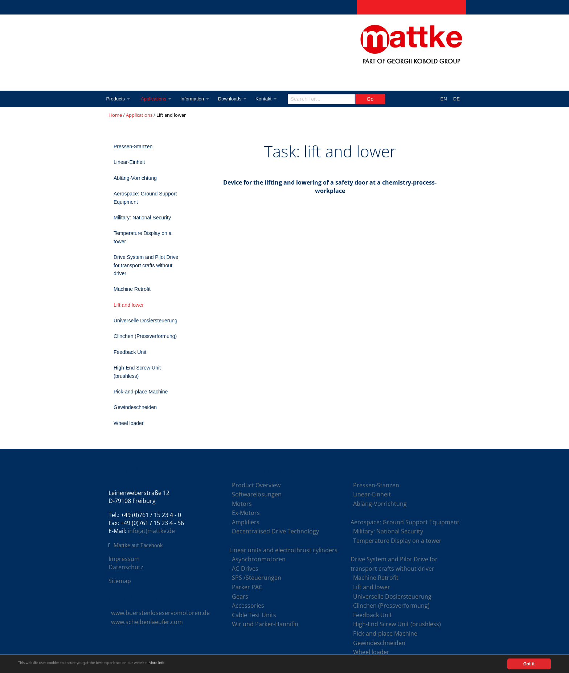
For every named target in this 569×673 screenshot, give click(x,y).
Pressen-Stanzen (133, 146)
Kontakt (271, 99)
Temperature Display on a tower (143, 237)
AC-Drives (245, 569)
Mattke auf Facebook (138, 545)
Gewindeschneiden (135, 407)
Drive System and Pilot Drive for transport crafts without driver (146, 265)
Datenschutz (126, 567)
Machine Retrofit (132, 289)
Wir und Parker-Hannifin (265, 624)
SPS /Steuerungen (256, 578)
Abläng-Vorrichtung (135, 178)
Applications (155, 99)
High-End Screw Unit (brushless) (137, 372)
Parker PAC (247, 587)
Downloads (235, 99)
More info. (189, 664)
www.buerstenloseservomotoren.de (160, 613)
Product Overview (256, 485)
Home (115, 115)
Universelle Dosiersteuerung (145, 320)
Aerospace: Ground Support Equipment (145, 198)
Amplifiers (245, 522)
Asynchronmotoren (259, 559)
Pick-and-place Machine (141, 392)
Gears (240, 596)
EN (444, 99)
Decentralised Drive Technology (275, 531)
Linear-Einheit (129, 162)
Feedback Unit (130, 352)
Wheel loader (129, 423)
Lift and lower (129, 305)
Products (115, 99)
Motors (242, 504)
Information (196, 99)
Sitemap (120, 581)
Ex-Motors (246, 513)
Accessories (248, 606)
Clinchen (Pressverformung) (145, 336)
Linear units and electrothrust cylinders (283, 550)
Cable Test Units (254, 615)
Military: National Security (142, 217)
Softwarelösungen (257, 494)
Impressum (124, 559)
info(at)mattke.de (151, 531)
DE (456, 99)
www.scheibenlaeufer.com (147, 622)
